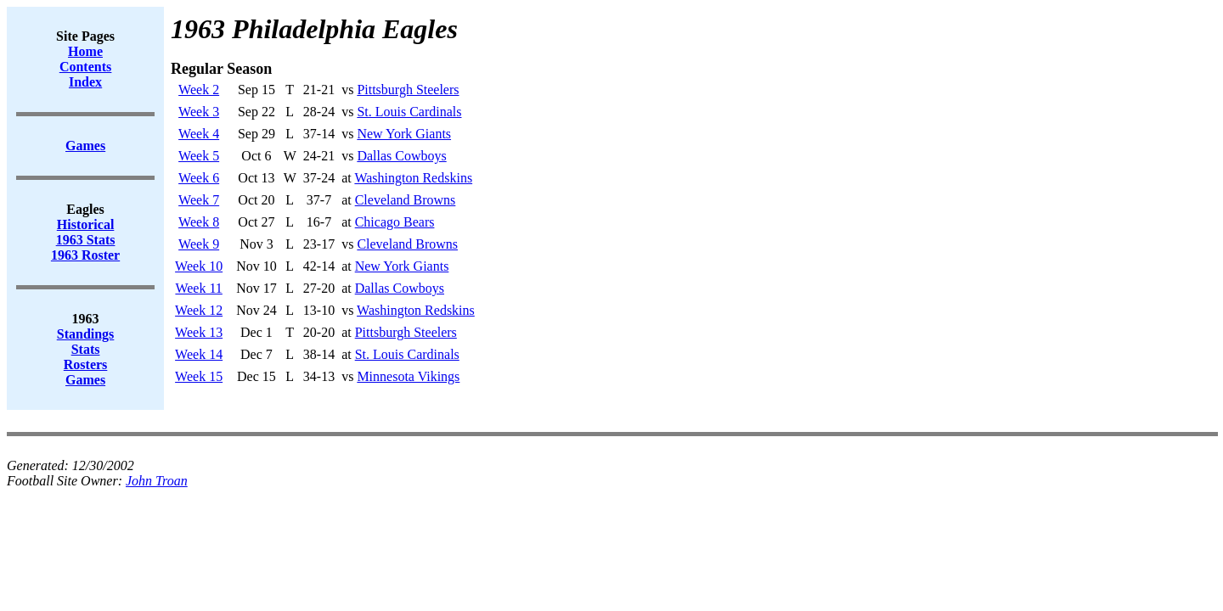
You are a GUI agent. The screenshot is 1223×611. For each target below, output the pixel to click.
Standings (86, 334)
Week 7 (198, 200)
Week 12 (199, 310)
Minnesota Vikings (408, 376)
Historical (86, 224)
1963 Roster (85, 255)
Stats (85, 349)
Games (85, 380)
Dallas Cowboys (401, 156)
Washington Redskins (413, 178)
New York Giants (404, 133)
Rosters (86, 364)
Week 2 (198, 89)
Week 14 (199, 354)
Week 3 (198, 111)
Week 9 (198, 244)
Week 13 (199, 332)
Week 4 (198, 133)
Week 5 (198, 156)
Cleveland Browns (405, 200)
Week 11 (198, 288)
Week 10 (199, 266)
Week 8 (198, 222)
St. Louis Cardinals (409, 111)
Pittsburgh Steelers (408, 89)
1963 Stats (86, 240)
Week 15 (199, 376)
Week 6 (198, 178)
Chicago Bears (395, 222)
